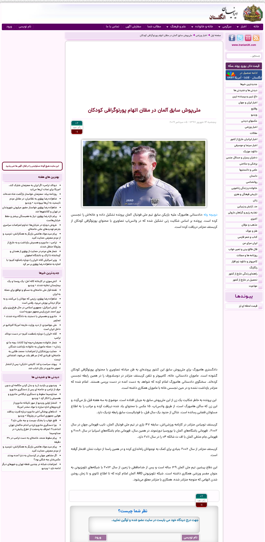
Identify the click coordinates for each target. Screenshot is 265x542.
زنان (257, 201)
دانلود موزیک (252, 152)
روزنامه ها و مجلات (249, 256)
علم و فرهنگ (176, 26)
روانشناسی (254, 182)
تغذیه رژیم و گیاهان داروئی (245, 213)
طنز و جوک (254, 231)
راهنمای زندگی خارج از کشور (245, 274)
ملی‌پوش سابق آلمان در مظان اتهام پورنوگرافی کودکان (166, 35)
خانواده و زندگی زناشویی (246, 188)
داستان (256, 176)
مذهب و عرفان (252, 225)
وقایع (256, 109)
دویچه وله (210, 215)
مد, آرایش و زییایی (249, 207)
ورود (9, 26)
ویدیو (256, 115)
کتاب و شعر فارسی (250, 237)
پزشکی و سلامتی (251, 164)
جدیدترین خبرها (251, 85)
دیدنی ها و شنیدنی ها (248, 91)
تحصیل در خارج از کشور (247, 280)
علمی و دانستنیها (250, 170)
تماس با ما (112, 26)
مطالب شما (154, 26)
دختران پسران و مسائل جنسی (244, 158)
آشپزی (256, 219)
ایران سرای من (252, 243)
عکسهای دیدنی (251, 121)
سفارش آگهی (133, 26)
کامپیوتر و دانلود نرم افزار (247, 262)
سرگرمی (224, 26)
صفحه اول (216, 35)
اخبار (241, 26)
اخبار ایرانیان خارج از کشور (246, 140)
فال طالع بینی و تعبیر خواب (245, 250)
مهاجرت (255, 286)
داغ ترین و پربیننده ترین (247, 97)
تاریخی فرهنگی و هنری (248, 195)
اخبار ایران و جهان (250, 103)
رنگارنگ (256, 268)
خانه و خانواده (202, 26)
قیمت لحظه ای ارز (250, 306)
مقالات (256, 133)
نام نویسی (25, 26)
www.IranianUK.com (244, 45)
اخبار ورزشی (201, 35)
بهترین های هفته (48, 177)
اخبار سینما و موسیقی (248, 146)
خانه (256, 26)
